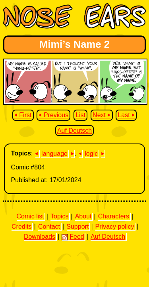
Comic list (30, 216)
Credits (22, 226)
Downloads (39, 236)
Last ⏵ (126, 115)
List (80, 115)
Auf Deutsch (74, 130)
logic (91, 153)
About (83, 216)
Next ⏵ (101, 115)
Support (77, 226)
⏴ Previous (53, 115)
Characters (113, 216)
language (54, 153)
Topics (59, 216)
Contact (49, 226)
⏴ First (23, 115)
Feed (73, 236)
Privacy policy (114, 226)
